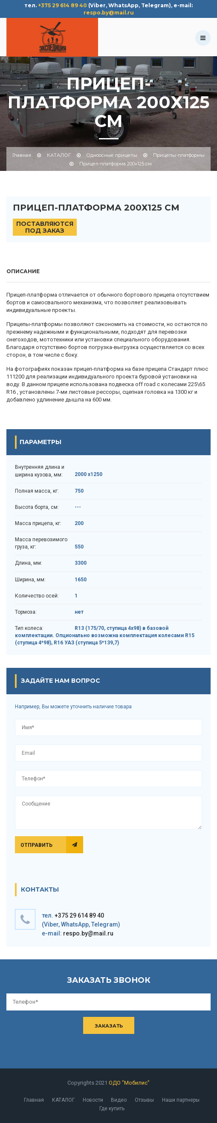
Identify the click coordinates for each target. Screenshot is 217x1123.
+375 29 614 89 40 (62, 5)
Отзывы (144, 1100)
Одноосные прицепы (111, 155)
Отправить (35, 845)
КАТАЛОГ (59, 155)
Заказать (109, 1026)
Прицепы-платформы (179, 155)
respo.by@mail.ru (109, 12)
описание (23, 271)
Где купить (111, 1108)
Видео (119, 1100)
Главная (21, 155)
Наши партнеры (181, 1100)
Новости (93, 1100)
